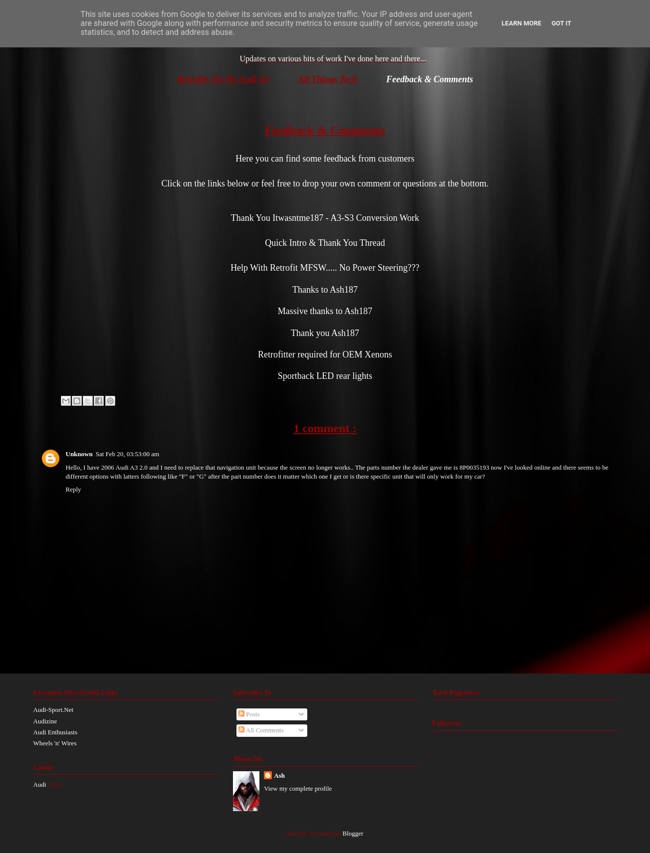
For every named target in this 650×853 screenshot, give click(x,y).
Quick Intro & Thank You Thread (325, 243)
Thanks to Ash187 (325, 290)
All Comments (261, 730)
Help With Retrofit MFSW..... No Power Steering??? (325, 268)
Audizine (45, 721)
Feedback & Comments (429, 79)
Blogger (353, 833)
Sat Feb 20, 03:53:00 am (127, 454)
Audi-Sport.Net (53, 709)
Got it (561, 23)
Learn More (522, 23)
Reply (73, 489)
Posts (249, 714)
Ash (279, 775)
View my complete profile (298, 788)
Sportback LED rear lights (325, 376)
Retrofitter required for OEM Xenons (325, 354)
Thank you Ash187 (325, 333)
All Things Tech (327, 79)
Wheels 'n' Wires (55, 743)
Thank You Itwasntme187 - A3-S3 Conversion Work (325, 218)
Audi (40, 784)
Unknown (79, 454)
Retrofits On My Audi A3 (223, 79)
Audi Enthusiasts (55, 732)
